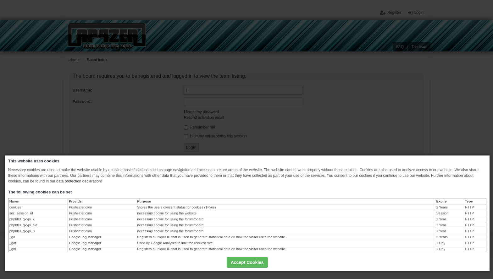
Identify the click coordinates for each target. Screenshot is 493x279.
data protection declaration (78, 181)
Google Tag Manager (85, 237)
